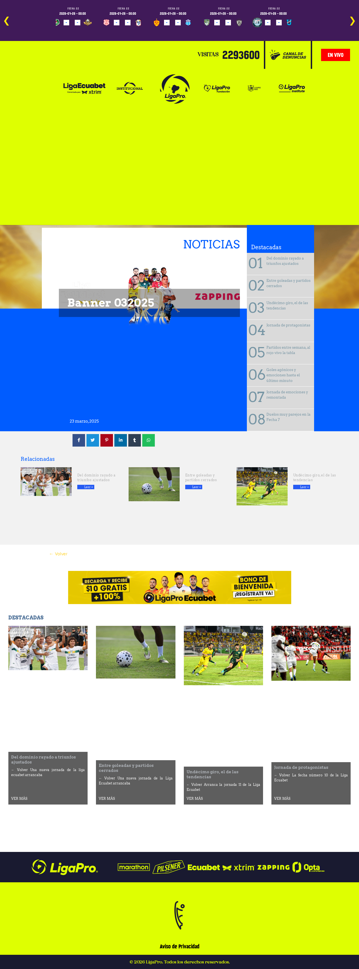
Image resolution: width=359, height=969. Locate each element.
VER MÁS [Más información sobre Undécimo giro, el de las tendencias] (195, 798)
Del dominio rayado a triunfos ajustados (285, 261)
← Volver (58, 553)
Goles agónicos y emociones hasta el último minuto (283, 375)
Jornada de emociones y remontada (287, 395)
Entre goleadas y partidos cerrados (288, 283)
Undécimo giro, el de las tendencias (287, 306)
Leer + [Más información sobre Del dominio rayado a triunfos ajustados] (88, 487)
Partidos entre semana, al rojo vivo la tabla (288, 350)
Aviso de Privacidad (179, 946)
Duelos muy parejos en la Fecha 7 (288, 417)
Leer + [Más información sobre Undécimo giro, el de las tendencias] (304, 487)
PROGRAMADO (65, 30)
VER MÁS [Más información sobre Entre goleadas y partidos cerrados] (107, 798)
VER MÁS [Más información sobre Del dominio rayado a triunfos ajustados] (19, 798)
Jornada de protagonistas (288, 325)
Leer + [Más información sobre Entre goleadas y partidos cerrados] (196, 487)
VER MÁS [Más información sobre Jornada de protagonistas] (282, 798)
